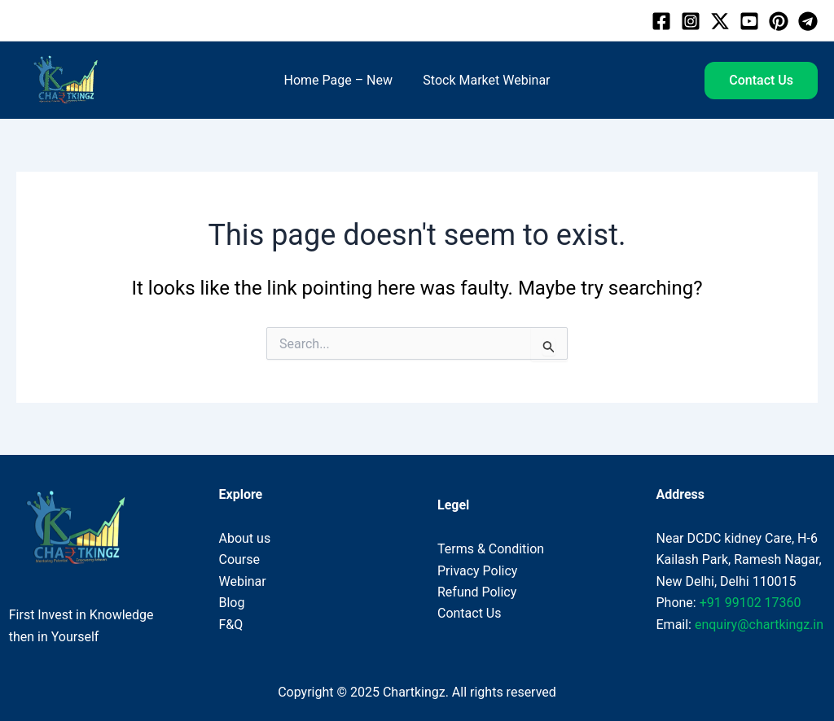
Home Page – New (340, 80)
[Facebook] (661, 21)
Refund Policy (476, 592)
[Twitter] (720, 21)
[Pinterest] (778, 21)
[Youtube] (749, 21)
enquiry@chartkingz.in (759, 624)
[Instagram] (690, 21)
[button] (761, 80)
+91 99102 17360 (750, 602)
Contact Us (469, 613)
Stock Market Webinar (484, 80)
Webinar (242, 581)
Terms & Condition (490, 549)
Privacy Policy (477, 571)
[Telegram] (808, 21)
